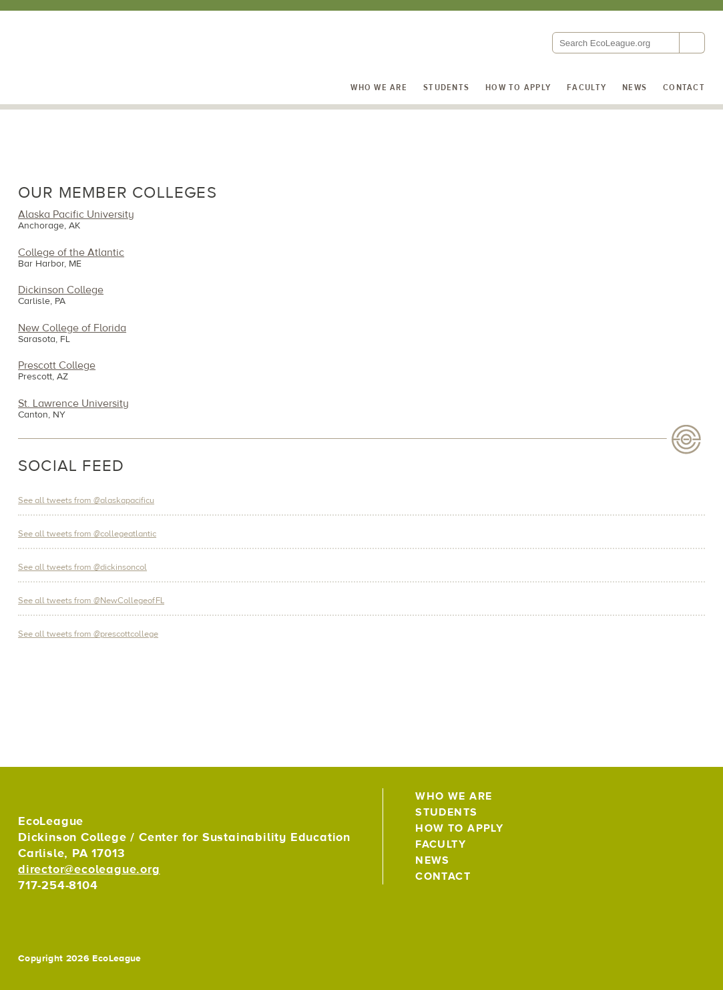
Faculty (586, 87)
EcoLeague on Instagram (692, 802)
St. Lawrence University (73, 403)
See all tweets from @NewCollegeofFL (91, 600)
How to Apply (518, 87)
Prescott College (56, 365)
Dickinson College (60, 290)
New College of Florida (72, 328)
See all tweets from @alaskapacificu (86, 500)
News (634, 87)
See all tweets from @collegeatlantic (87, 533)
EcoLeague (108, 80)
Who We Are (378, 87)
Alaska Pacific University (76, 214)
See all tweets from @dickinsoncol (82, 567)
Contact (684, 87)
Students (446, 87)
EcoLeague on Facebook (663, 802)
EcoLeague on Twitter (633, 802)
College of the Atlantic (71, 252)
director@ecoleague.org (89, 869)
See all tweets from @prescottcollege (88, 634)
